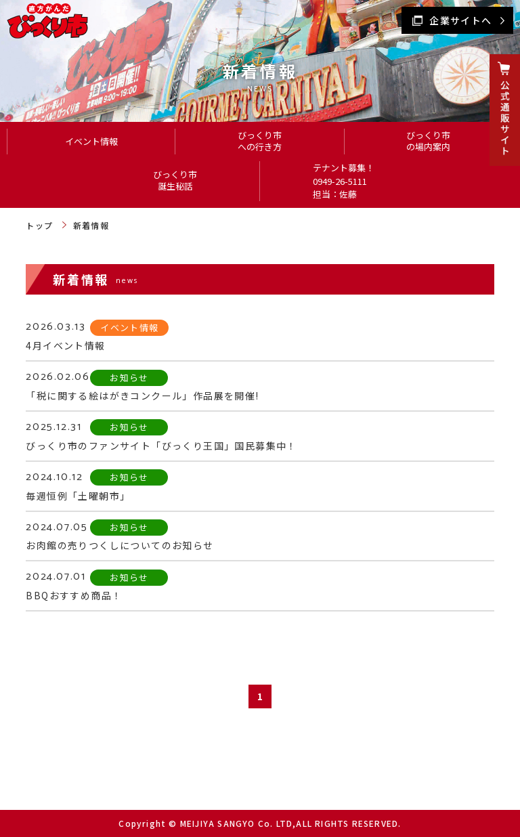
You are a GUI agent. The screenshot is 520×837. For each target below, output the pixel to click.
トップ (39, 225)
